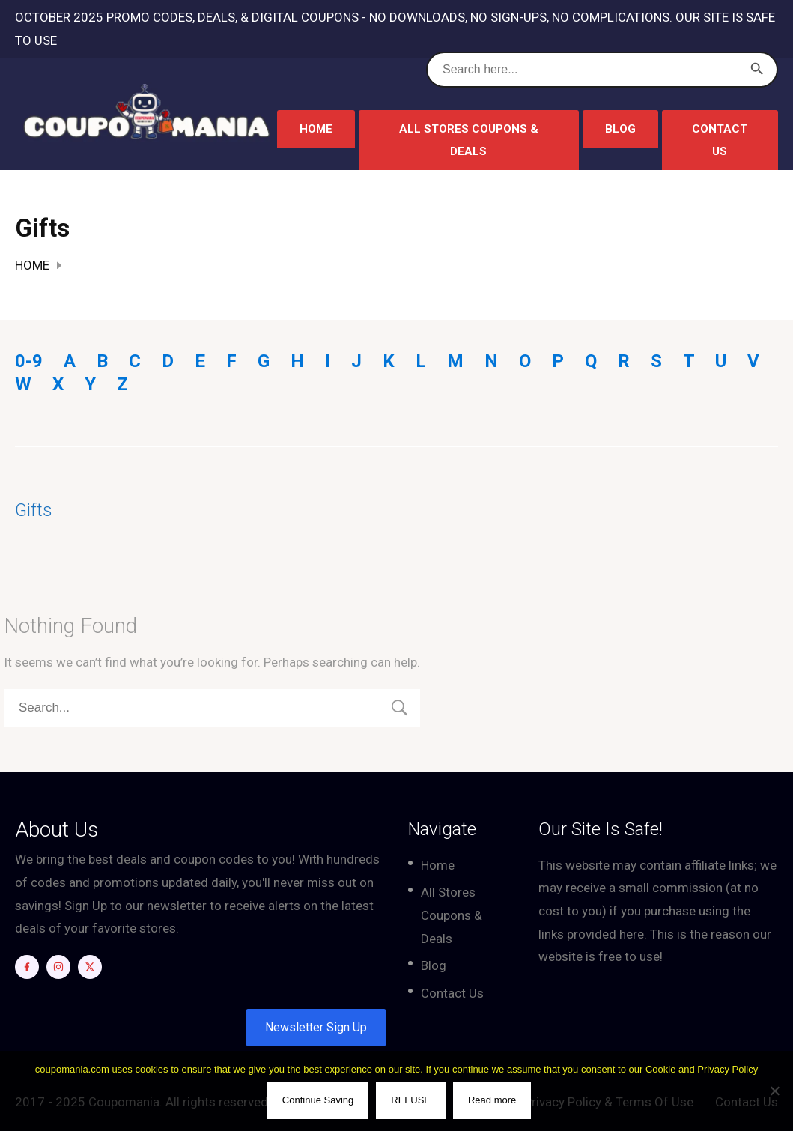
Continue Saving (318, 1100)
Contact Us (719, 140)
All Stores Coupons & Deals (468, 140)
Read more (493, 1100)
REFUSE (412, 1100)
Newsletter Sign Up (316, 1027)
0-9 (29, 361)
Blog (620, 129)
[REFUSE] (774, 1091)
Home (316, 129)
